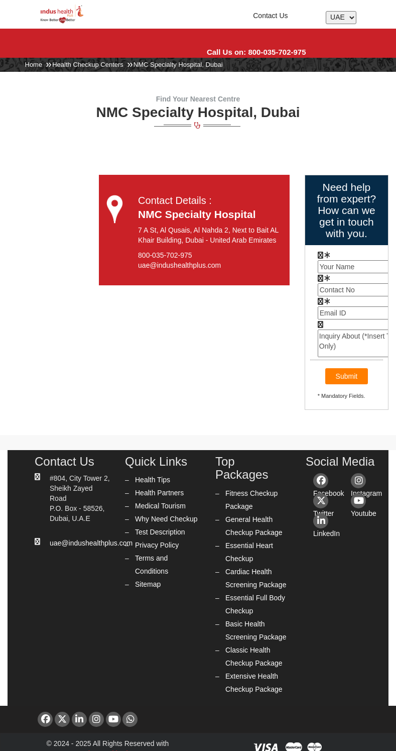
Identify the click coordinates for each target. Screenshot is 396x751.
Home (34, 64)
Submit (347, 376)
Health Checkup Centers (87, 64)
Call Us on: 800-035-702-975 (256, 52)
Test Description (160, 532)
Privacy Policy (157, 545)
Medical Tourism (160, 506)
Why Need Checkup (166, 519)
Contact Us (270, 15)
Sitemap (148, 584)
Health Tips (152, 480)
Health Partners (159, 493)
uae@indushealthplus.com (91, 543)
